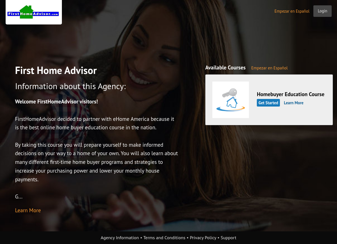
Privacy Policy (203, 237)
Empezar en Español (292, 11)
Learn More (28, 210)
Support (228, 237)
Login (322, 10)
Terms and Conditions (164, 237)
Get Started (268, 102)
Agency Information (120, 237)
